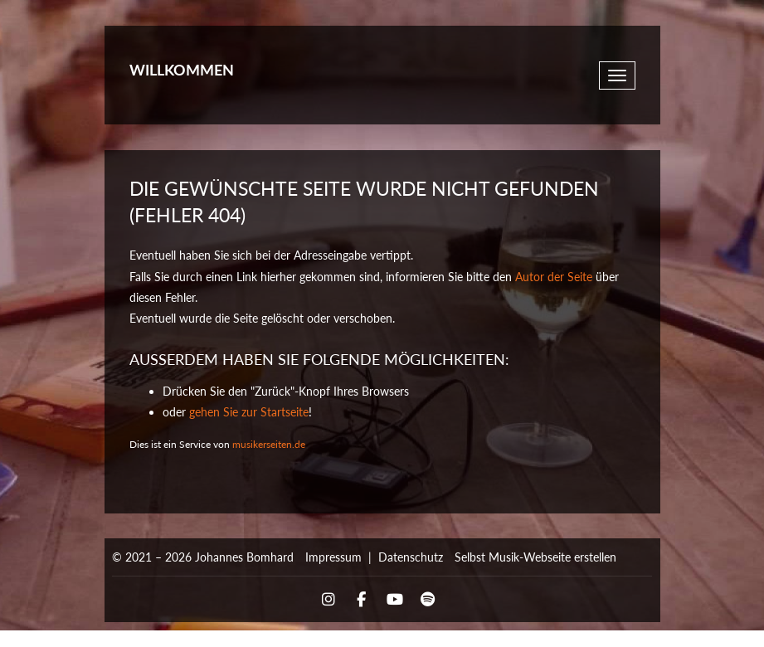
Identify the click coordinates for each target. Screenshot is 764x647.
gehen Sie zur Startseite (249, 412)
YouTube (394, 600)
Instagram (328, 600)
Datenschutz (410, 557)
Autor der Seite (553, 277)
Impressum (333, 557)
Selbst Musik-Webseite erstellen (535, 557)
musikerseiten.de (268, 444)
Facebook (361, 600)
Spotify (428, 600)
